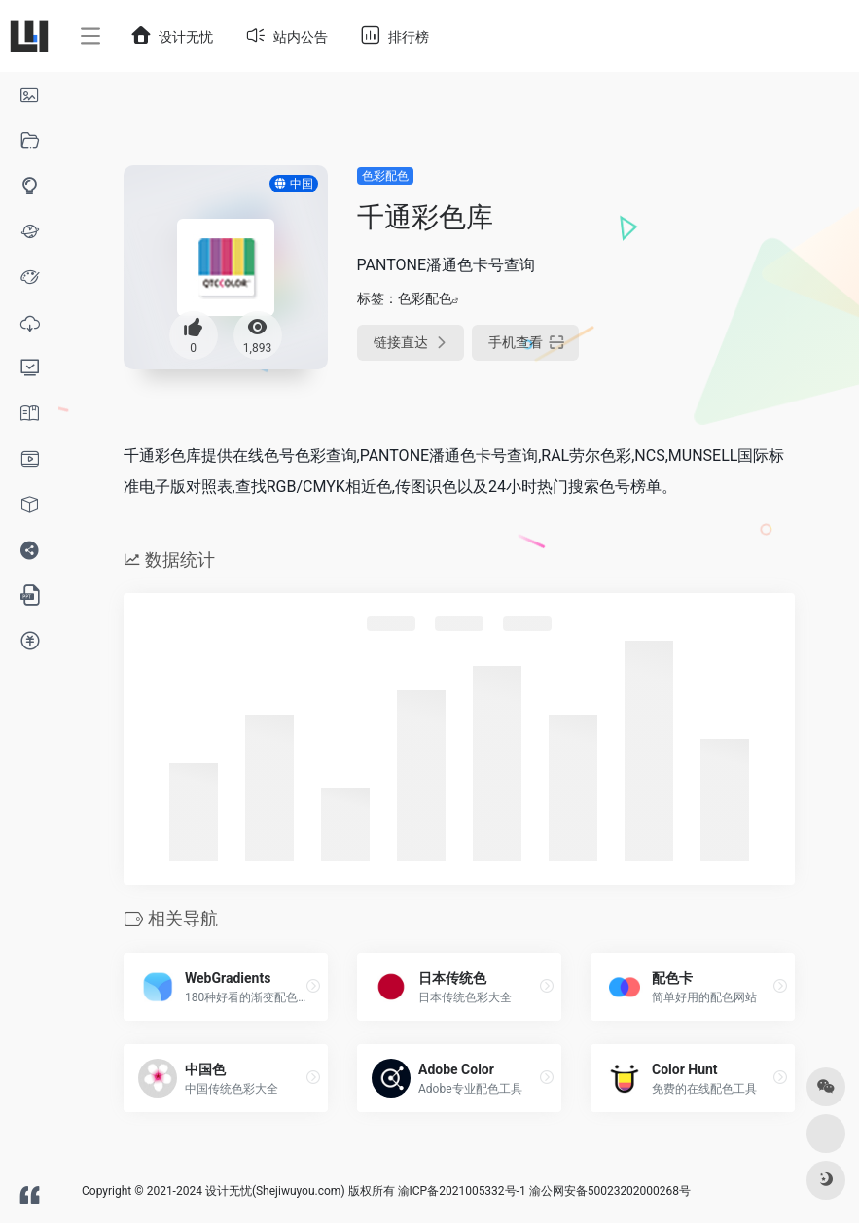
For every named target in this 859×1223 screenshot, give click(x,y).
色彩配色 (385, 176)
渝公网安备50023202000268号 (610, 1191)
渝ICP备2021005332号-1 (462, 1191)
